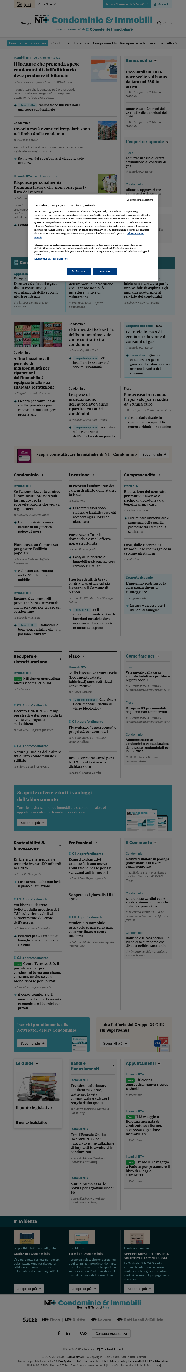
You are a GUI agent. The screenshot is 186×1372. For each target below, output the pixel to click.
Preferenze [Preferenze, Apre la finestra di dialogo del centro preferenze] (79, 271)
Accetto (105, 271)
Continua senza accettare (139, 199)
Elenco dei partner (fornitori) (51, 258)
